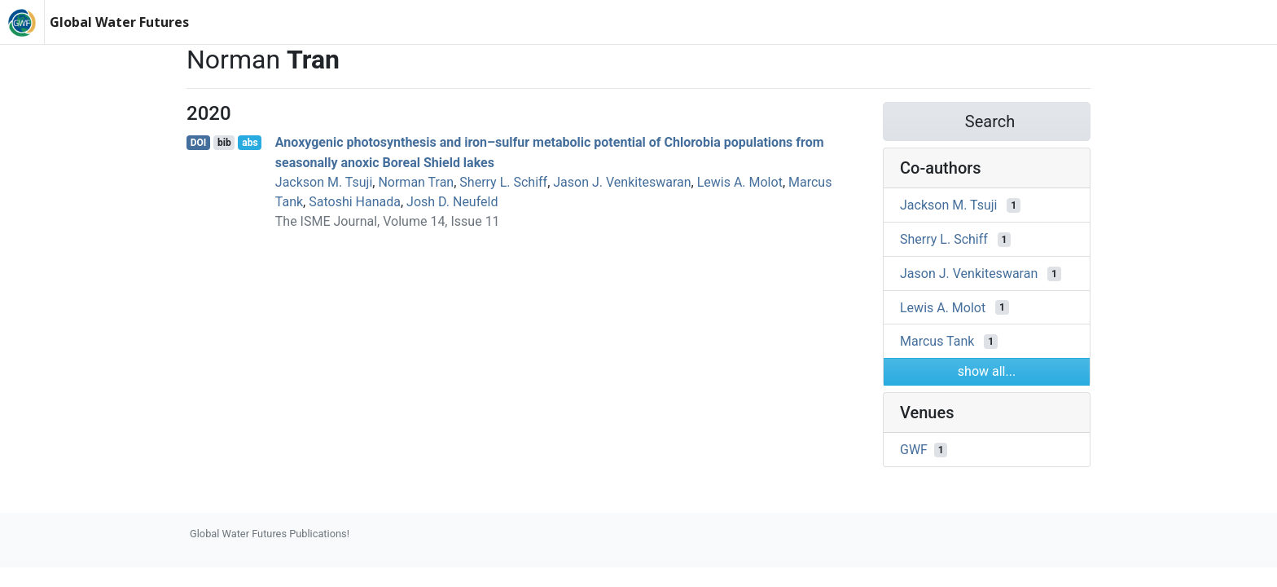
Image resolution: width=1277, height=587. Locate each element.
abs (249, 142)
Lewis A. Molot (740, 182)
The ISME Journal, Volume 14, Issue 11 (387, 221)
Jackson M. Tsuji (323, 182)
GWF (914, 449)
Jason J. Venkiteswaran (622, 182)
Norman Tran (416, 182)
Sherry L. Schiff (503, 182)
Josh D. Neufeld (452, 202)
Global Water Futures (119, 22)
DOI (199, 142)
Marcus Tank (937, 341)
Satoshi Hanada (355, 202)
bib (224, 142)
